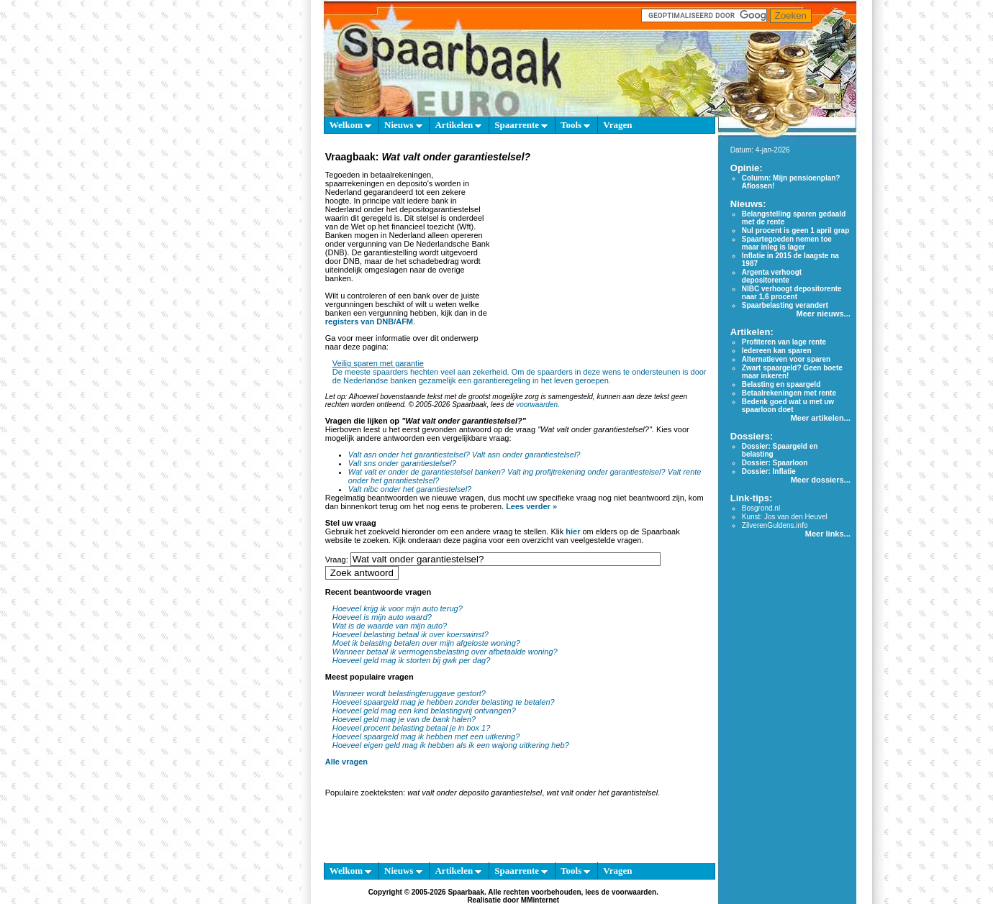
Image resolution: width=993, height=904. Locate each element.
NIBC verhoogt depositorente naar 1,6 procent (792, 293)
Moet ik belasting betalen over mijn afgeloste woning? (426, 643)
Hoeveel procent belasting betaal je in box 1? (411, 727)
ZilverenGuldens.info (775, 525)
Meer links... (828, 533)
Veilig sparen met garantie (378, 363)
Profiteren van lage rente (784, 342)
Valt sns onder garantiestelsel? (402, 463)
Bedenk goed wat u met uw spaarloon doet (788, 406)
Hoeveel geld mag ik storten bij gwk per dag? (411, 660)
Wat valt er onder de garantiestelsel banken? (426, 471)
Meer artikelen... (821, 418)
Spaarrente (521, 124)
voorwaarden (537, 404)
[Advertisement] (601, 254)
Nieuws (403, 124)
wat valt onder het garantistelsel (602, 792)
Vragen (617, 124)
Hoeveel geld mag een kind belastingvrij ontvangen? (424, 710)
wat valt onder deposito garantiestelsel (474, 792)
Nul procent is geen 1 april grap (795, 230)
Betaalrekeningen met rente (789, 393)
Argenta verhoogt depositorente (772, 276)
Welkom (350, 124)
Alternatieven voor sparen (786, 359)
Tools (575, 124)
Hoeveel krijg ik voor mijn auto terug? (397, 608)
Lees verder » (531, 506)
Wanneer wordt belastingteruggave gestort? (409, 693)
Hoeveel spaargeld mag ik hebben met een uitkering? (426, 736)
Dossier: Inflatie (769, 471)
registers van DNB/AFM (369, 321)
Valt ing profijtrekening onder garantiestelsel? (586, 471)
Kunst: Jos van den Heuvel (785, 517)
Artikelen (458, 124)
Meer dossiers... (821, 479)
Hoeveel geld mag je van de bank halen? (404, 719)
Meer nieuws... (824, 313)
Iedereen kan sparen (777, 351)
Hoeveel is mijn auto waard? (382, 617)
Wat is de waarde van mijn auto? (389, 625)
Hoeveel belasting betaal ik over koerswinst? (410, 634)
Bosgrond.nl (761, 508)
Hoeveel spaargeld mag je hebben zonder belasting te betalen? (443, 702)
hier (573, 531)
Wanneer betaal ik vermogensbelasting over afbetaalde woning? (445, 651)
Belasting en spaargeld (781, 384)
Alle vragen (346, 761)
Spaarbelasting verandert (785, 305)
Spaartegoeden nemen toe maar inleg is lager (787, 243)
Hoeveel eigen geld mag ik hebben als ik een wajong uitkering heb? (450, 745)
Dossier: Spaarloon (775, 463)
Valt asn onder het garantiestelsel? (409, 454)
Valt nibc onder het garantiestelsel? (409, 489)
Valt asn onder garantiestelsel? (526, 454)
